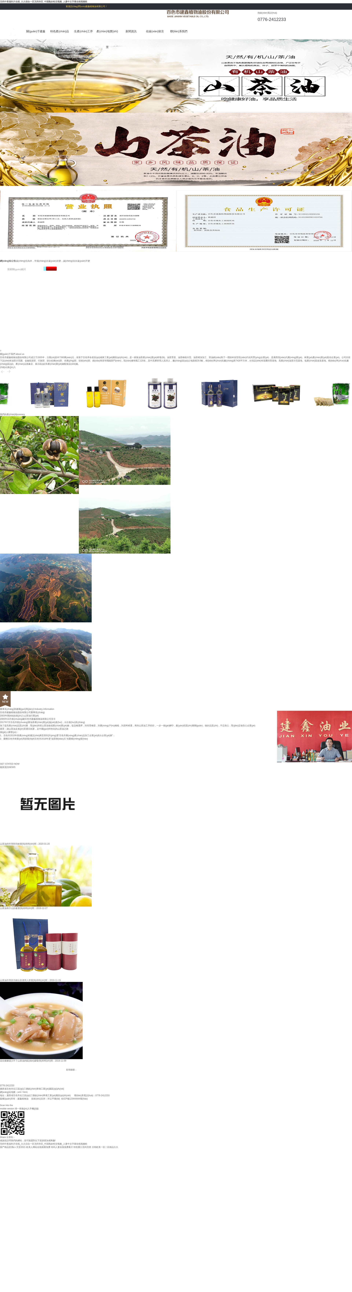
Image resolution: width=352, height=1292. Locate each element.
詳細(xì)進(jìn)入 (8, 367)
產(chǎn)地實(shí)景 (107, 34)
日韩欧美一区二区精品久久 (105, 1147)
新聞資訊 (131, 31)
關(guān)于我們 (7, 354)
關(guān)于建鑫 (35, 31)
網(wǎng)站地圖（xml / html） (14, 1092)
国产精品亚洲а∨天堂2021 (12, 1147)
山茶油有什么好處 (9, 908)
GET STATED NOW (9, 764)
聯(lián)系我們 (178, 31)
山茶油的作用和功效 (10, 844)
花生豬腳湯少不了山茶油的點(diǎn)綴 (18, 1060)
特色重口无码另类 (82, 1147)
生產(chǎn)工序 (83, 31)
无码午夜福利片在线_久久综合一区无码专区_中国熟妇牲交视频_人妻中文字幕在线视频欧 (43, 1)
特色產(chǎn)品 (59, 31)
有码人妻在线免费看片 (62, 1147)
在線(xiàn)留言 (155, 31)
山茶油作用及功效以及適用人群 (15, 980)
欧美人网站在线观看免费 (38, 1147)
